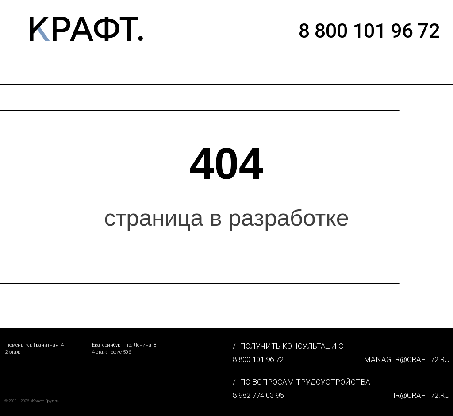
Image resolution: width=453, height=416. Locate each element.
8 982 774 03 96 (258, 395)
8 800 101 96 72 (258, 359)
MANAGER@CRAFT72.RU (406, 359)
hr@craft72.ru (419, 395)
